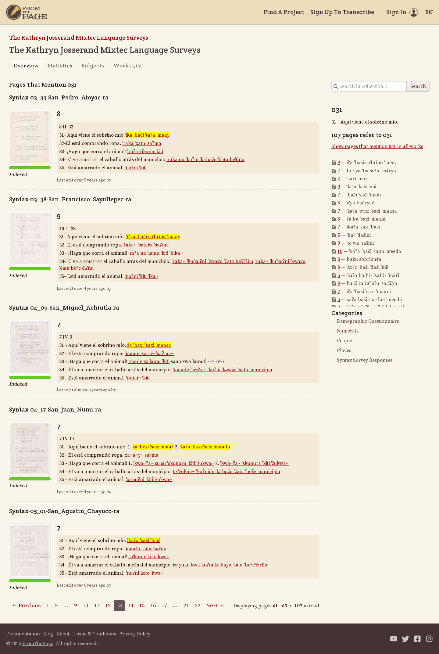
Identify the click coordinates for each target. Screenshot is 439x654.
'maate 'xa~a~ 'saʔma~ (149, 353)
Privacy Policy (134, 634)
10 (339, 251)
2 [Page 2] (56, 605)
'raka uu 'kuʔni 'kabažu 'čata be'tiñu (205, 159)
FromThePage (37, 644)
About (63, 634)
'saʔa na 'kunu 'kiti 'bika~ (155, 253)
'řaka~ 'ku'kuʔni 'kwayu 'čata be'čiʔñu (212, 261)
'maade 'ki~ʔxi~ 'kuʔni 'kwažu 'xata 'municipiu (222, 370)
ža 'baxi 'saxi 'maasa (149, 345)
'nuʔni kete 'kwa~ (144, 573)
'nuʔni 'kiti (136, 168)
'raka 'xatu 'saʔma (141, 143)
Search (418, 86)
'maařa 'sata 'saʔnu (145, 549)
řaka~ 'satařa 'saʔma (146, 245)
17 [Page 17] (164, 605)
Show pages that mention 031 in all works (377, 146)
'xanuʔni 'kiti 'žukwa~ (149, 479)
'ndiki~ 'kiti (138, 378)
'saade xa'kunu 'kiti (149, 361)
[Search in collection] (369, 86)
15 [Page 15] (142, 605)
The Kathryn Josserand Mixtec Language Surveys (78, 37)
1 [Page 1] (47, 605)
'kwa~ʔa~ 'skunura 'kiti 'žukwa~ (254, 463)
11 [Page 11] (96, 605)
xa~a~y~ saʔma (142, 455)
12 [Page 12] (108, 605)
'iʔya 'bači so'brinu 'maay (153, 237)
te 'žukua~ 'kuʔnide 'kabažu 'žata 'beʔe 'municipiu (226, 472)
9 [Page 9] (75, 605)
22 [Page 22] (197, 605)
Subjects (93, 65)
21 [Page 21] (186, 605)
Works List (127, 65)
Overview (26, 65)
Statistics (60, 65)
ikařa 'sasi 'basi (143, 540)
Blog (48, 634)
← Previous (26, 605)
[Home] (26, 12)
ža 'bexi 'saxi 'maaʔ (153, 447)
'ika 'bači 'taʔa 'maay (147, 135)
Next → (215, 605)
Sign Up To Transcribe (342, 12)
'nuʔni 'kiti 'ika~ (141, 276)
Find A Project (283, 12)
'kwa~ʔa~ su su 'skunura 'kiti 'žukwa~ (173, 463)
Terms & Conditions (94, 634)
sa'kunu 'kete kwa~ (149, 557)
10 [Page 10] (85, 605)
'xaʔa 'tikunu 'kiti (145, 152)
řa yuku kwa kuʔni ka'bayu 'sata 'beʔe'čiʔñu (220, 565)
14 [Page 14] (130, 605)
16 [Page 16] (153, 605)
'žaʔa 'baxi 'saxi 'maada (205, 447)
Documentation (23, 634)
